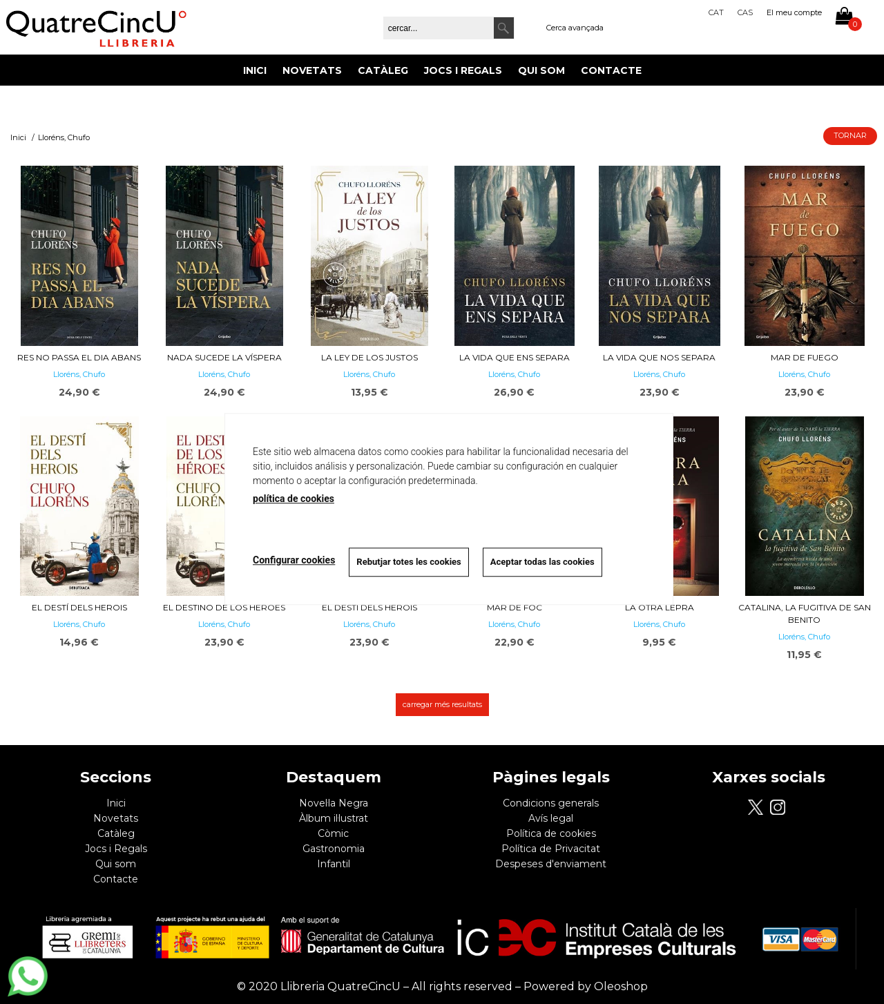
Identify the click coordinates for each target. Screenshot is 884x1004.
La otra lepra (659, 607)
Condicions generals (551, 803)
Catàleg (383, 70)
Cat (716, 12)
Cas (745, 12)
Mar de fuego (804, 357)
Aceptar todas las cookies (542, 562)
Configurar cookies (294, 560)
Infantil (333, 864)
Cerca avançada (575, 27)
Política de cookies (551, 833)
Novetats (312, 70)
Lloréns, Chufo (79, 374)
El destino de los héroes (224, 607)
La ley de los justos (369, 357)
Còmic (333, 833)
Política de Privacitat (550, 848)
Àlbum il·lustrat (333, 818)
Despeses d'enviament (550, 864)
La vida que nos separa (659, 357)
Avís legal (550, 818)
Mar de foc (514, 607)
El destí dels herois (79, 607)
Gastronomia (333, 848)
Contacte (611, 70)
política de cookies (293, 498)
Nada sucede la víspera (224, 357)
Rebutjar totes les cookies (408, 562)
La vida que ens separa (514, 357)
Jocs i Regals (463, 70)
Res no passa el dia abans (79, 357)
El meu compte (794, 12)
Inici (255, 70)
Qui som (541, 70)
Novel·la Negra (333, 803)
